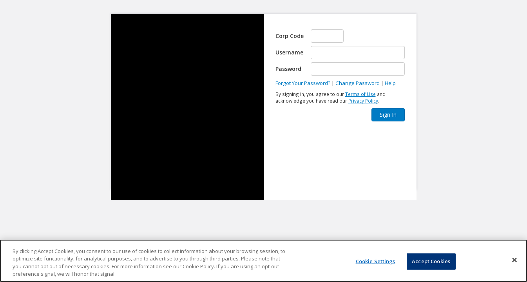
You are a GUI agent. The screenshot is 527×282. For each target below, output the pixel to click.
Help (390, 83)
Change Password (357, 83)
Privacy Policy (363, 101)
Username (289, 52)
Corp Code (289, 36)
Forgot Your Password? (302, 83)
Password (288, 68)
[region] (263, 261)
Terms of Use (360, 94)
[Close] (514, 259)
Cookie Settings (375, 261)
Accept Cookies (431, 261)
